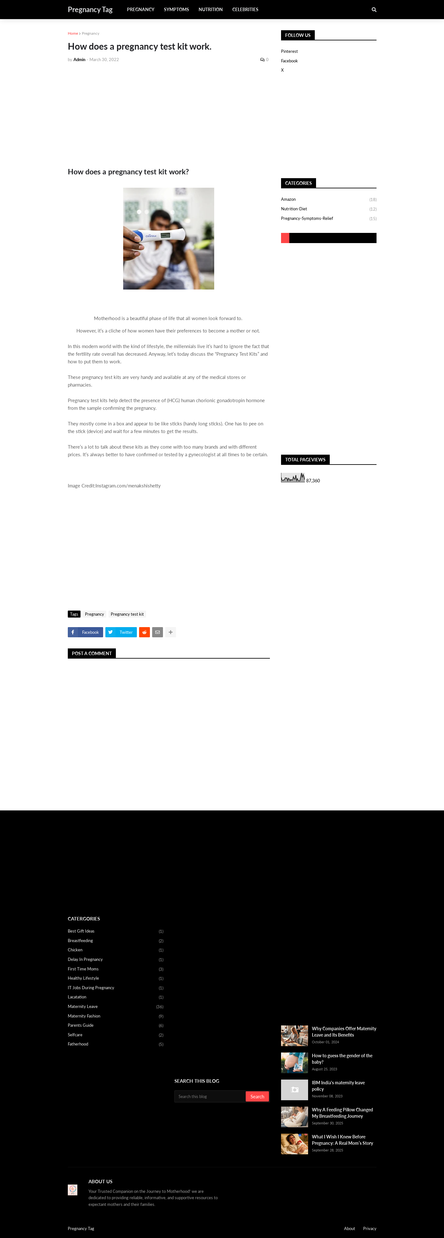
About (349, 1228)
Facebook (289, 60)
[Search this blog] (210, 1096)
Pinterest (289, 51)
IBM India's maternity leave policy (338, 1086)
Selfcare (115, 1035)
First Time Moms (115, 969)
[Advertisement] (169, 115)
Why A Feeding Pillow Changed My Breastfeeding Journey (342, 1113)
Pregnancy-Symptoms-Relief (329, 219)
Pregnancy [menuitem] (140, 9)
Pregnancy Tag (90, 9)
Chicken (115, 950)
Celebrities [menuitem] (245, 9)
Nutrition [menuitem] (211, 9)
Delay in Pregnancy (115, 960)
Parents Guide (115, 1026)
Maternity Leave (115, 1007)
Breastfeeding (115, 941)
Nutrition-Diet (329, 209)
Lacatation (115, 997)
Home (73, 33)
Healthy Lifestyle (115, 979)
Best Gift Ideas (115, 931)
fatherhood (115, 1044)
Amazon (329, 200)
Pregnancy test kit (127, 614)
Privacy (370, 1228)
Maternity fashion (115, 1016)
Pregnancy (90, 33)
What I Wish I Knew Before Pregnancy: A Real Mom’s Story (342, 1140)
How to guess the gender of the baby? (342, 1059)
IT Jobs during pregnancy (115, 988)
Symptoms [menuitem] (176, 9)
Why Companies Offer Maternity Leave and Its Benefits (344, 1032)
